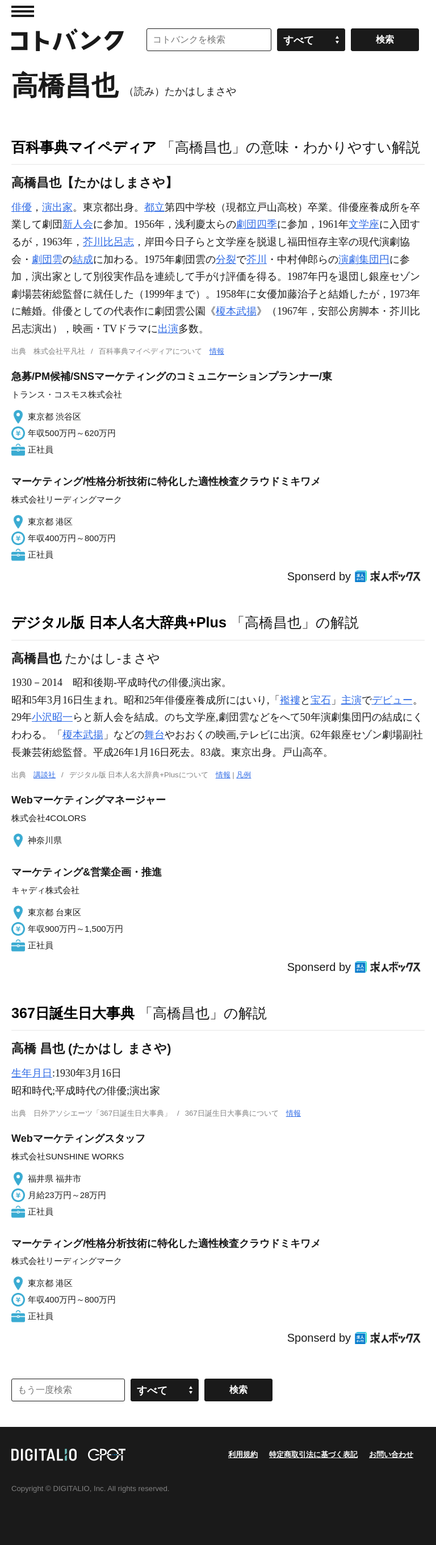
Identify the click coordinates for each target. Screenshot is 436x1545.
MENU (22, 11)
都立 (154, 207)
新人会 (77, 224)
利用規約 (243, 1454)
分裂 (226, 259)
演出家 (57, 207)
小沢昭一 (52, 717)
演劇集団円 (363, 259)
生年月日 (31, 1073)
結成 (83, 259)
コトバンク (67, 39)
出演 (168, 328)
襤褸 (290, 700)
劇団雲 (47, 259)
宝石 (321, 700)
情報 (216, 351)
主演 (351, 700)
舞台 (154, 734)
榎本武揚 (236, 311)
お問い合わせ (391, 1454)
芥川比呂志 (108, 242)
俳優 (21, 207)
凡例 (243, 775)
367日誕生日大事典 (73, 1013)
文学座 (364, 224)
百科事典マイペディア (84, 147)
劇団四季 (256, 224)
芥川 (256, 259)
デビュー (392, 700)
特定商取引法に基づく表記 (313, 1454)
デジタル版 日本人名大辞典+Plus (119, 622)
